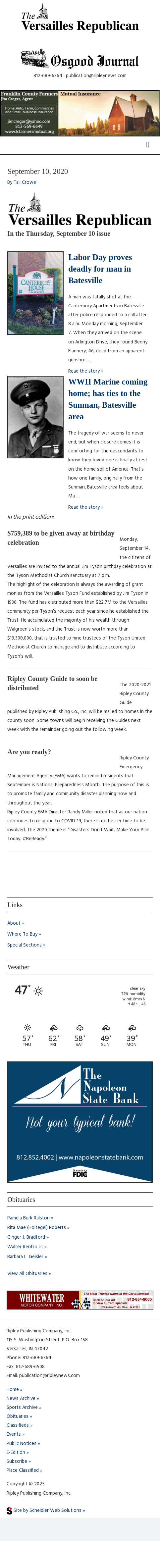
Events (14, 1434)
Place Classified (23, 1470)
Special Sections (24, 945)
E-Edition (16, 1453)
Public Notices (21, 1444)
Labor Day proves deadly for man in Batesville (100, 269)
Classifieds (18, 1425)
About (14, 923)
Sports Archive (22, 1408)
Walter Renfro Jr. (25, 1247)
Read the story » (85, 371)
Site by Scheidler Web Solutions (44, 1511)
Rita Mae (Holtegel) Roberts (36, 1228)
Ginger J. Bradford (26, 1237)
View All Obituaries (27, 1274)
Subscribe (17, 1461)
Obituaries (17, 1416)
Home (13, 1390)
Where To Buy (22, 934)
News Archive (21, 1399)
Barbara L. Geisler (25, 1257)
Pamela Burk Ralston (28, 1218)
